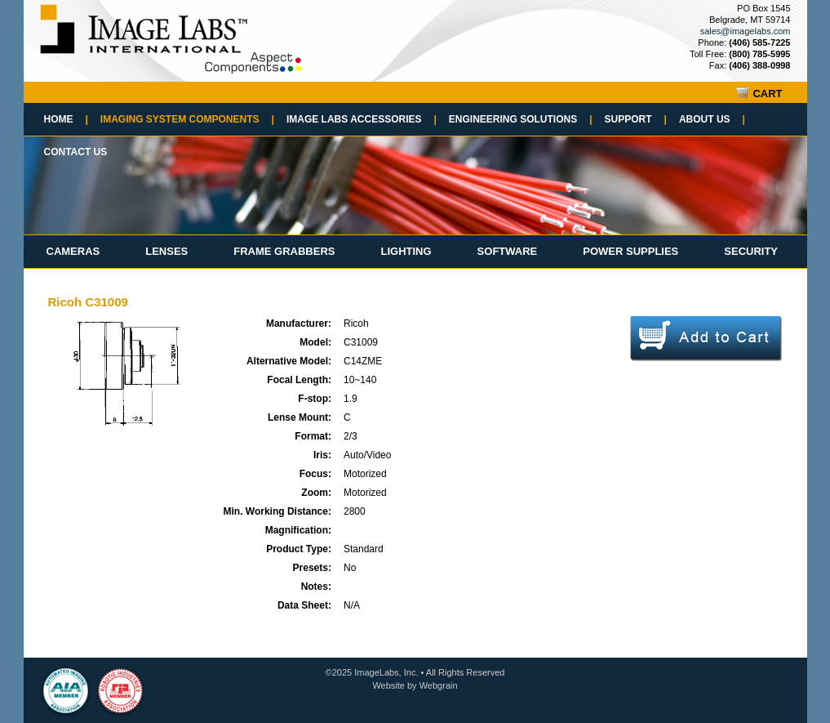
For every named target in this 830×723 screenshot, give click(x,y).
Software (507, 251)
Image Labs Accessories (361, 119)
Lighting (405, 251)
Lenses (166, 251)
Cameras (73, 251)
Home (66, 119)
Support (636, 119)
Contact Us (76, 152)
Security (751, 251)
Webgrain (438, 685)
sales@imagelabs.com (745, 31)
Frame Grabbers (284, 251)
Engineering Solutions (521, 119)
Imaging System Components (187, 119)
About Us (712, 119)
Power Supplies (630, 251)
